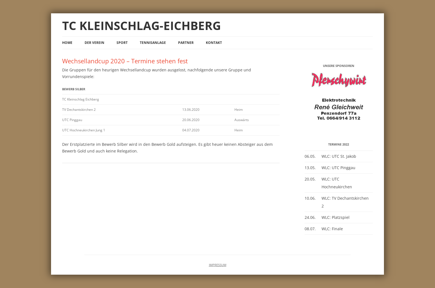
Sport (122, 42)
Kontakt (214, 42)
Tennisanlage (153, 42)
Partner (186, 42)
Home (67, 42)
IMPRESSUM (217, 265)
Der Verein (94, 42)
